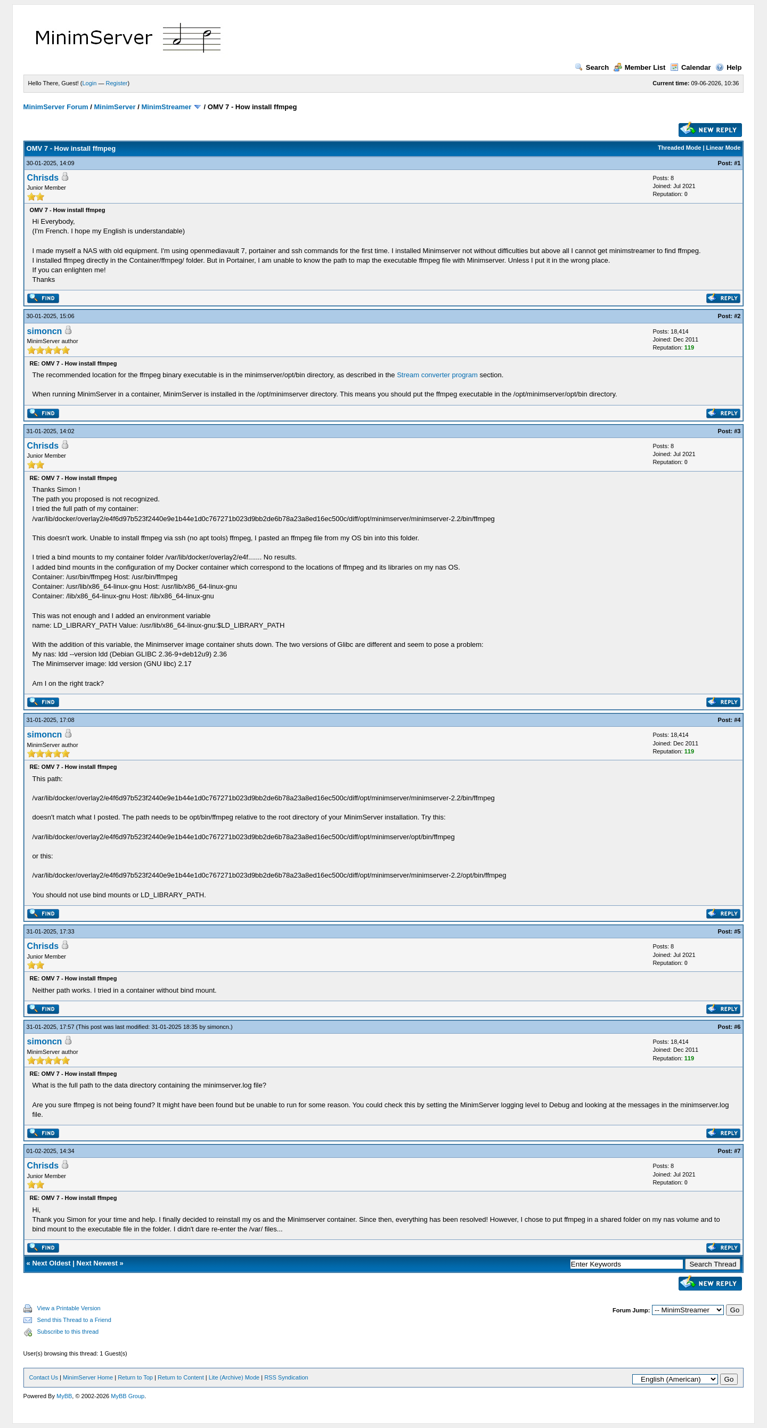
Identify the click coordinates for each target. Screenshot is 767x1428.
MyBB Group (127, 1396)
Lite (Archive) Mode (234, 1377)
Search (592, 67)
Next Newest (97, 1263)
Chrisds (43, 177)
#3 (737, 431)
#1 (737, 163)
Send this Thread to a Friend (74, 1320)
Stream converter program (437, 375)
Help (728, 67)
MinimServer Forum (55, 107)
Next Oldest (51, 1263)
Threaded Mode (679, 147)
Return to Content (181, 1377)
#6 (737, 1027)
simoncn (44, 331)
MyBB (64, 1396)
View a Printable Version (69, 1308)
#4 (737, 720)
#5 (737, 931)
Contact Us (43, 1377)
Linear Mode (723, 147)
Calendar (690, 67)
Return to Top (135, 1377)
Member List (640, 67)
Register (117, 83)
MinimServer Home (88, 1377)
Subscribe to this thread (68, 1331)
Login (90, 83)
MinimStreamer (166, 107)
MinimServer (115, 107)
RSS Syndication (286, 1377)
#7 (737, 1151)
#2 (737, 316)
